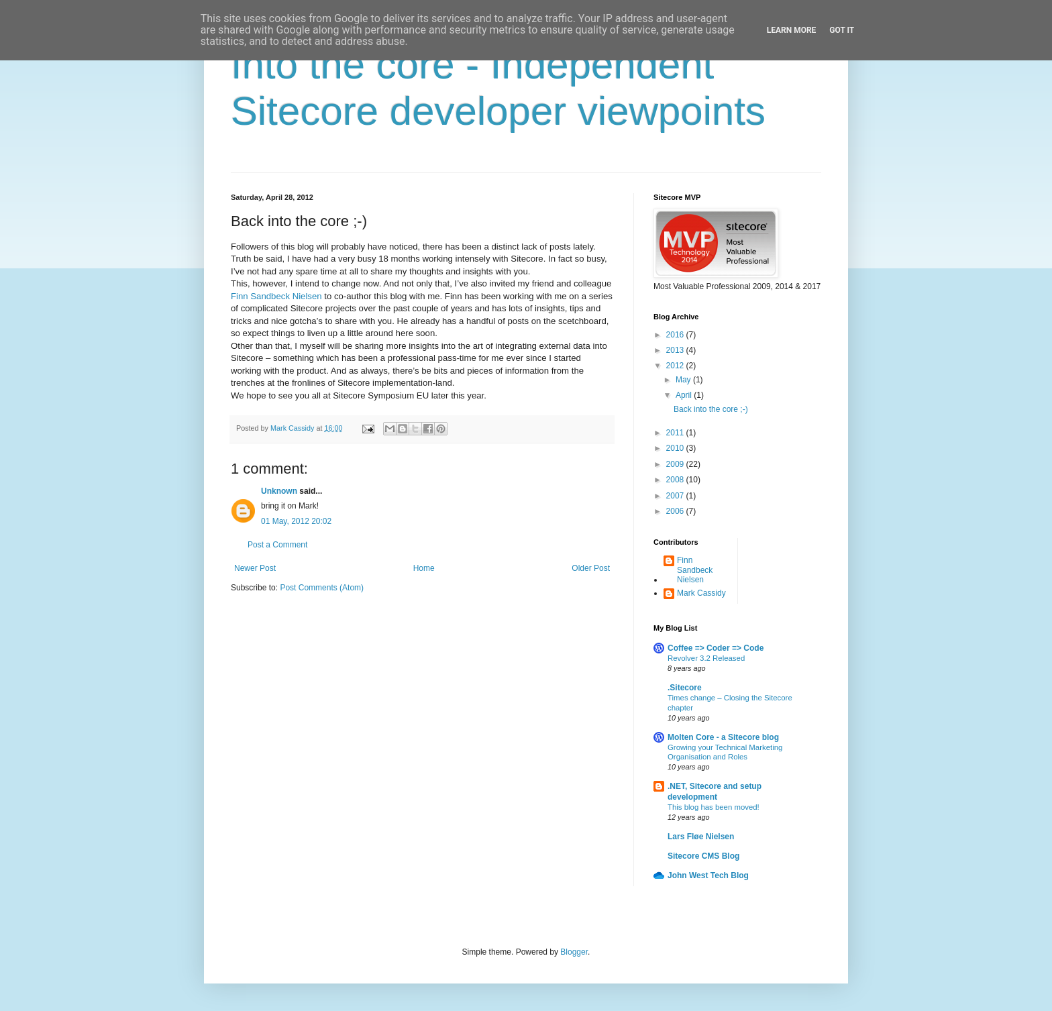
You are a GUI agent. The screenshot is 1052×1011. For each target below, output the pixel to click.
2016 (676, 334)
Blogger (574, 952)
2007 (676, 495)
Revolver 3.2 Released (706, 658)
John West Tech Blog (708, 875)
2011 (676, 432)
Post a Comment (277, 544)
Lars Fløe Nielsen (701, 836)
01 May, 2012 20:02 (296, 521)
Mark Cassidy (701, 593)
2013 (676, 350)
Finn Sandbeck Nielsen (276, 296)
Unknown (279, 491)
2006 (676, 511)
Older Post (591, 568)
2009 (676, 464)
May (684, 379)
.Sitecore (685, 687)
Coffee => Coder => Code (716, 648)
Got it (841, 30)
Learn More (792, 30)
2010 (676, 448)
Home (424, 568)
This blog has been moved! (713, 807)
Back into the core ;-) (711, 409)
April (685, 395)
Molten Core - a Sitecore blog (723, 737)
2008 (676, 479)
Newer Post (255, 568)
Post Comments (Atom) (322, 587)
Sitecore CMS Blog (703, 856)
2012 (676, 365)
